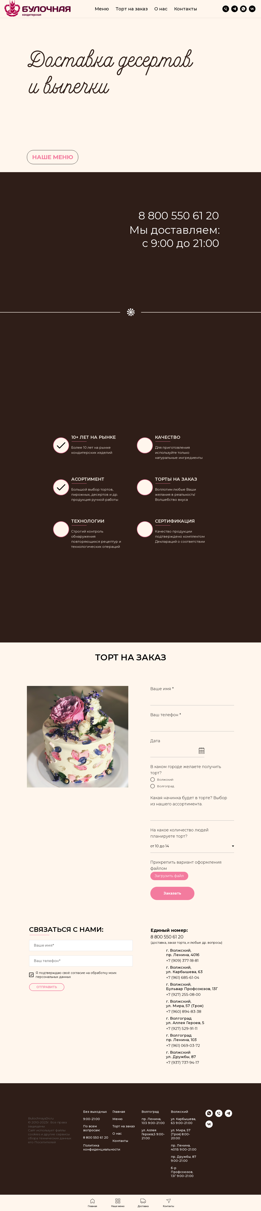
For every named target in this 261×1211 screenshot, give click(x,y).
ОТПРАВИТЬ (46, 987)
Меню (102, 8)
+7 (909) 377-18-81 (182, 960)
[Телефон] (225, 9)
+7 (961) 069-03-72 (183, 1045)
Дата (155, 740)
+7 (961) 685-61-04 (182, 977)
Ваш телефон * (165, 714)
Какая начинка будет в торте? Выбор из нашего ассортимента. (188, 800)
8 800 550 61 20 (167, 937)
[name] (81, 945)
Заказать (172, 893)
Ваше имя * (162, 688)
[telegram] (234, 9)
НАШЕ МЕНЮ (52, 157)
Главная (118, 1112)
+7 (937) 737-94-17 (182, 1062)
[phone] (81, 960)
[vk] (252, 9)
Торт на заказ (132, 8)
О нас (161, 8)
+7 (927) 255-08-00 (183, 994)
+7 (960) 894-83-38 (183, 1011)
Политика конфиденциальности (101, 1147)
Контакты (185, 8)
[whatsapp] (243, 9)
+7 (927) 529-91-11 (182, 1028)
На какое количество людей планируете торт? (179, 833)
